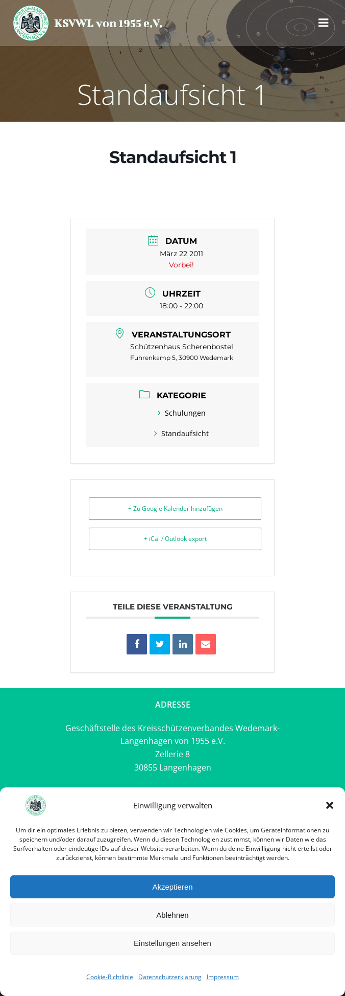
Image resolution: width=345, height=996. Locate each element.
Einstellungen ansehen (172, 943)
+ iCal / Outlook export (175, 538)
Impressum (223, 976)
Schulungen (182, 413)
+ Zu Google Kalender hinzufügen (175, 508)
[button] (330, 805)
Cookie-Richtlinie (109, 976)
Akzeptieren (172, 886)
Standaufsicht (181, 433)
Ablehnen (172, 915)
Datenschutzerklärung (170, 976)
